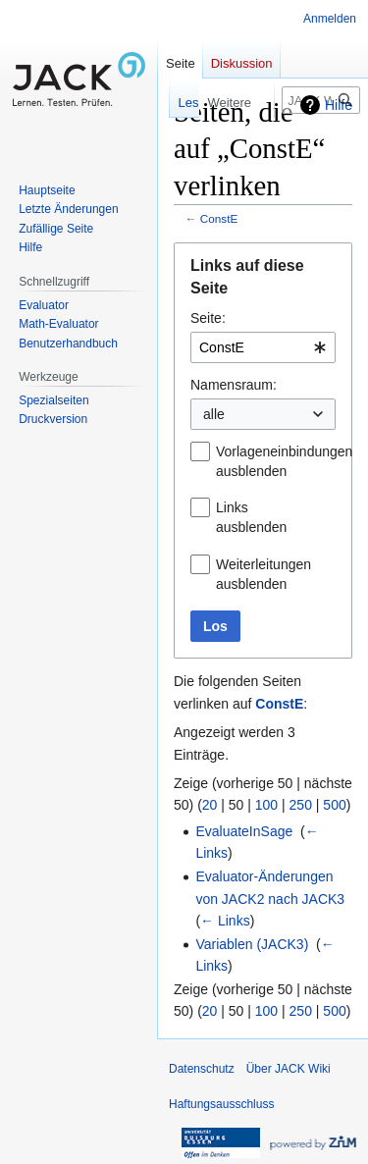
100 (266, 805)
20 (210, 805)
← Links (225, 920)
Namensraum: (233, 385)
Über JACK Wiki (288, 1069)
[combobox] (263, 347)
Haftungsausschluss (221, 1104)
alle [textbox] (214, 414)
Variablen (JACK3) (251, 944)
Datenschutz (202, 1069)
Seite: (208, 318)
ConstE (219, 218)
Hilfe (338, 105)
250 (300, 805)
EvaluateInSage (243, 831)
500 (334, 805)
